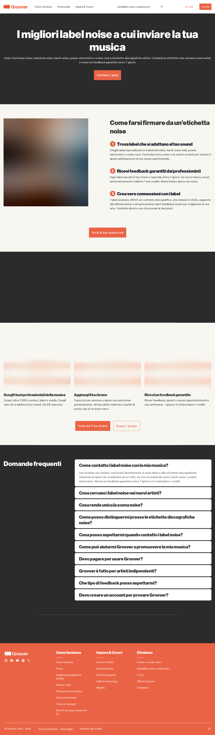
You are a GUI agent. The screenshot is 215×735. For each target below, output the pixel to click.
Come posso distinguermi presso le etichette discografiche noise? (143, 519)
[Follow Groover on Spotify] (23, 661)
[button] (43, 7)
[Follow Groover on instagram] (6, 661)
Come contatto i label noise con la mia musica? (143, 465)
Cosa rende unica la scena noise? (143, 504)
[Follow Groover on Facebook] (11, 661)
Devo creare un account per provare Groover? (143, 594)
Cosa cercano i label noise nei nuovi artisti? (143, 492)
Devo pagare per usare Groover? (143, 558)
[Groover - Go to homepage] (30, 653)
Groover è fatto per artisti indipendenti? (143, 570)
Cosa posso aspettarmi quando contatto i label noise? (143, 534)
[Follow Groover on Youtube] (17, 661)
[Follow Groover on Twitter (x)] (28, 661)
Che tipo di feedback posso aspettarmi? (143, 582)
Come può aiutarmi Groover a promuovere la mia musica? (143, 546)
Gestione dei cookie (91, 728)
